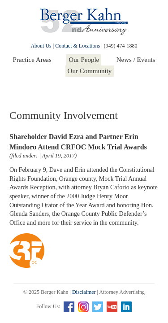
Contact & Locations (77, 46)
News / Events (135, 59)
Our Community (90, 70)
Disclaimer (84, 292)
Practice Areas (32, 59)
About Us (40, 46)
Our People (84, 59)
